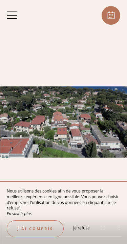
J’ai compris (35, 228)
